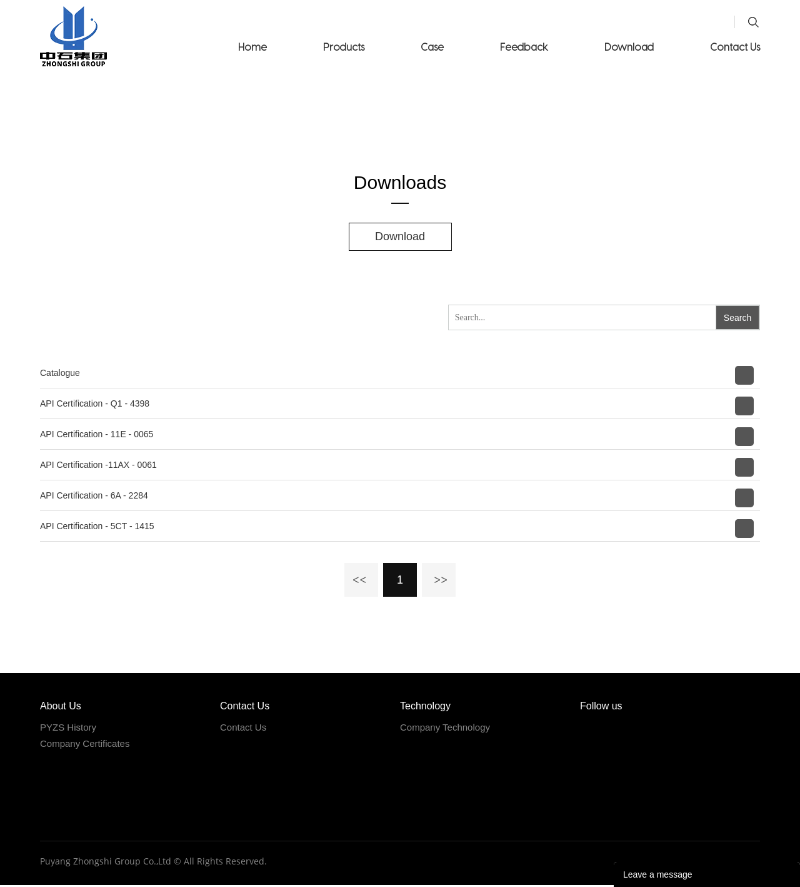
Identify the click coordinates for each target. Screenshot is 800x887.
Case (432, 47)
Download (629, 47)
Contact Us (735, 47)
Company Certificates (84, 744)
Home (252, 47)
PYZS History (68, 728)
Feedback (524, 47)
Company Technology (445, 728)
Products (343, 47)
